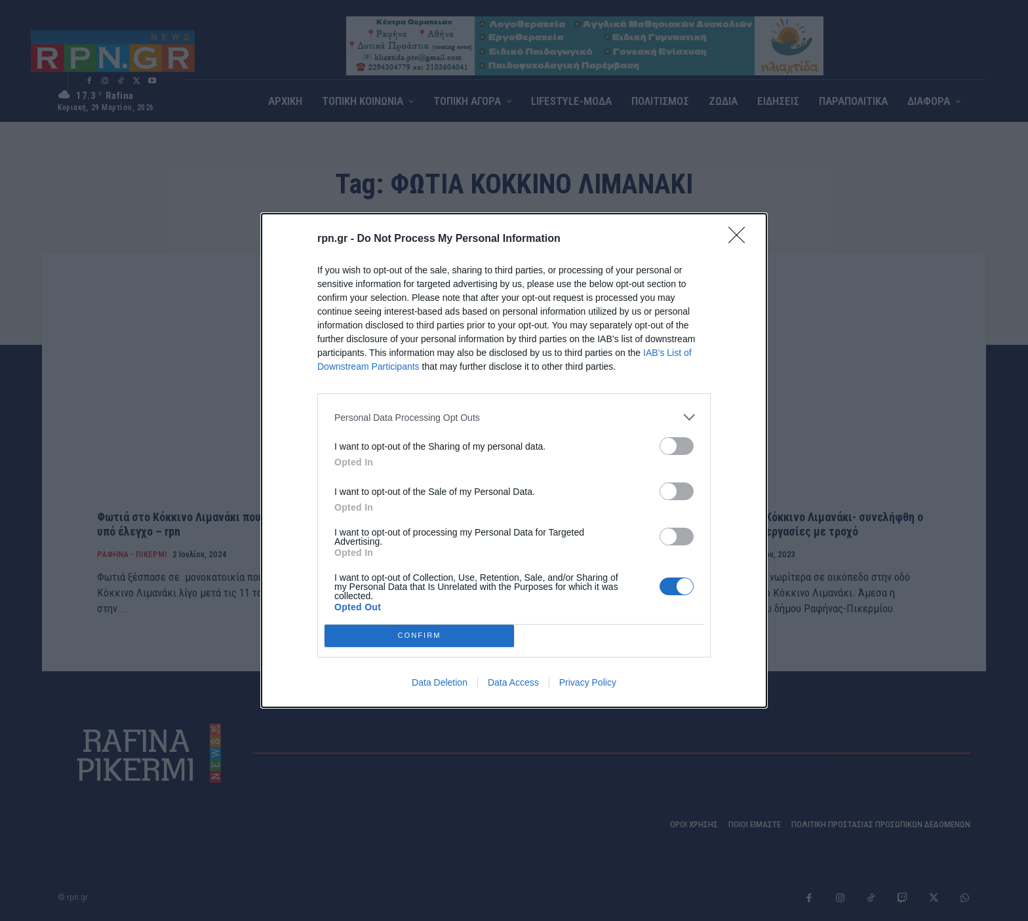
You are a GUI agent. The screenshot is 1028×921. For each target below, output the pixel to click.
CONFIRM (419, 635)
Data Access (513, 682)
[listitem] (514, 417)
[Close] (740, 239)
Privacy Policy (587, 682)
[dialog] (514, 460)
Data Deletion (439, 682)
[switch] (677, 446)
